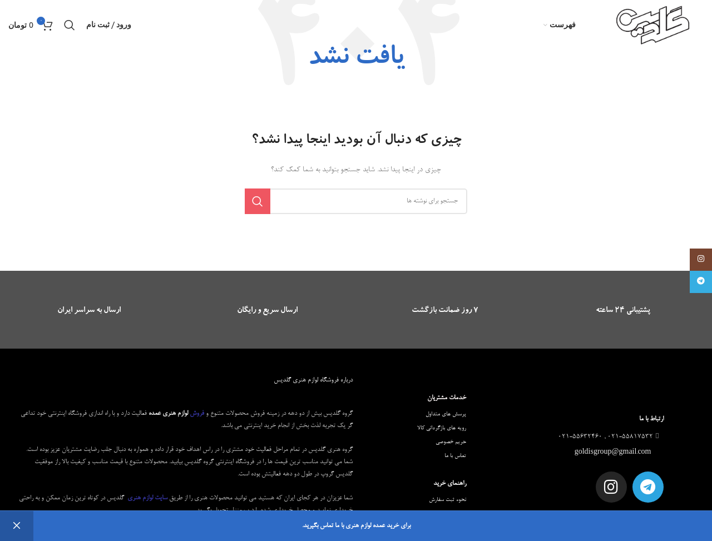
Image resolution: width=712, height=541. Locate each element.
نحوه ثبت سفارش (447, 500)
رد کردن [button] (16, 526)
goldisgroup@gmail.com (614, 452)
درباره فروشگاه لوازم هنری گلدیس (313, 380)
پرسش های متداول (446, 414)
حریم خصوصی (451, 442)
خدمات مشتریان (446, 398)
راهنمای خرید (449, 484)
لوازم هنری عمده (168, 414)
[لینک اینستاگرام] (701, 260)
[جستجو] (69, 25)
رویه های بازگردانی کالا (441, 428)
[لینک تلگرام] (701, 282)
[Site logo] (654, 27)
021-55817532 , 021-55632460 (609, 437)
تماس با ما (455, 456)
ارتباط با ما (651, 419)
